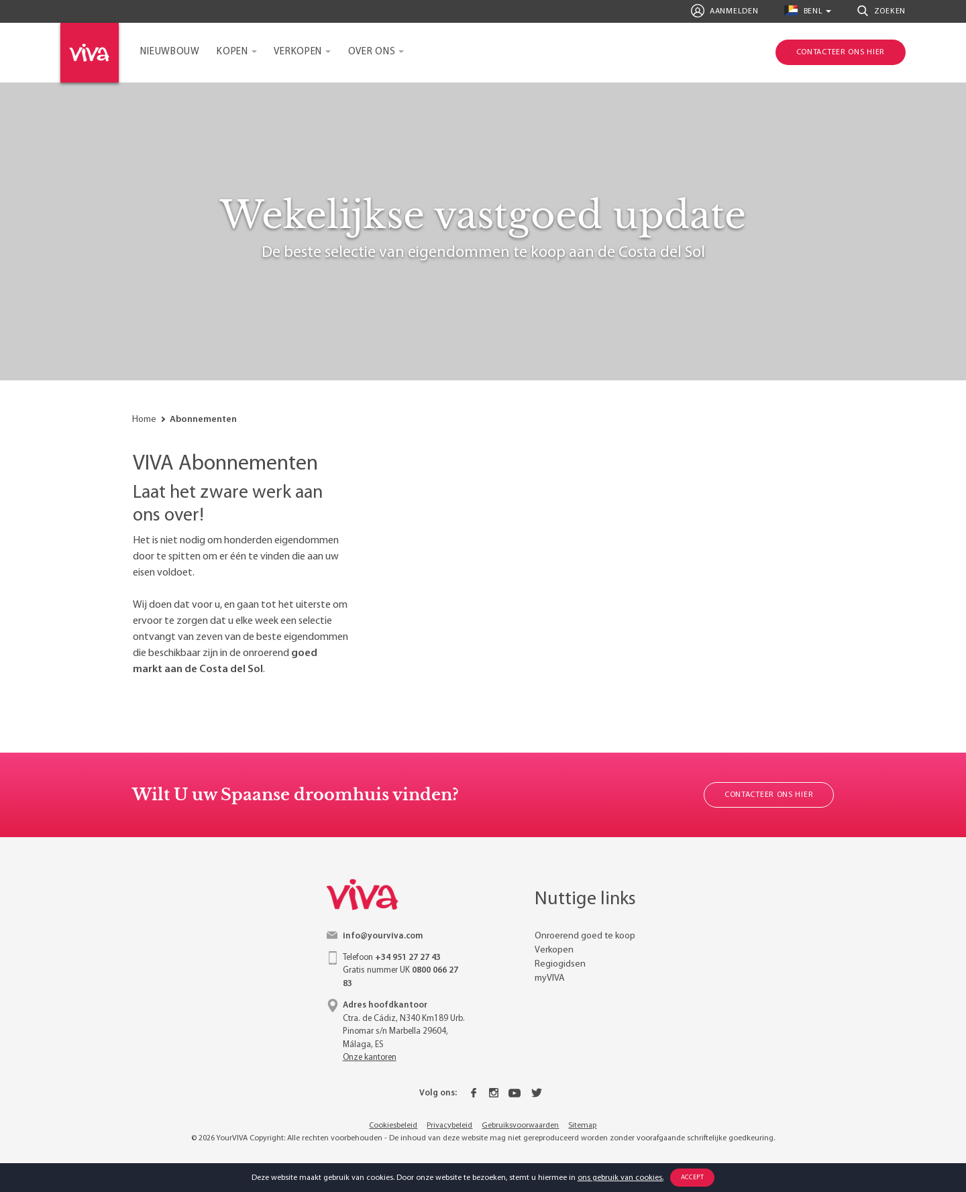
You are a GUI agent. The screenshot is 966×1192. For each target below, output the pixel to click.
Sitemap (582, 1126)
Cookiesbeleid (393, 1126)
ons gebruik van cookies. (620, 1178)
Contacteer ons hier (768, 795)
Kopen (232, 52)
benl (803, 10)
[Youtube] (514, 1093)
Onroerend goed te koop (585, 936)
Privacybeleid (449, 1126)
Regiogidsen (560, 964)
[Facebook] (473, 1093)
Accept (692, 1177)
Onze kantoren (369, 1057)
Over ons (372, 52)
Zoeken (881, 10)
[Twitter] (536, 1093)
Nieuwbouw (169, 52)
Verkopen (298, 52)
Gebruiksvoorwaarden (520, 1126)
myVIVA (550, 978)
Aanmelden (725, 10)
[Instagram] (493, 1093)
